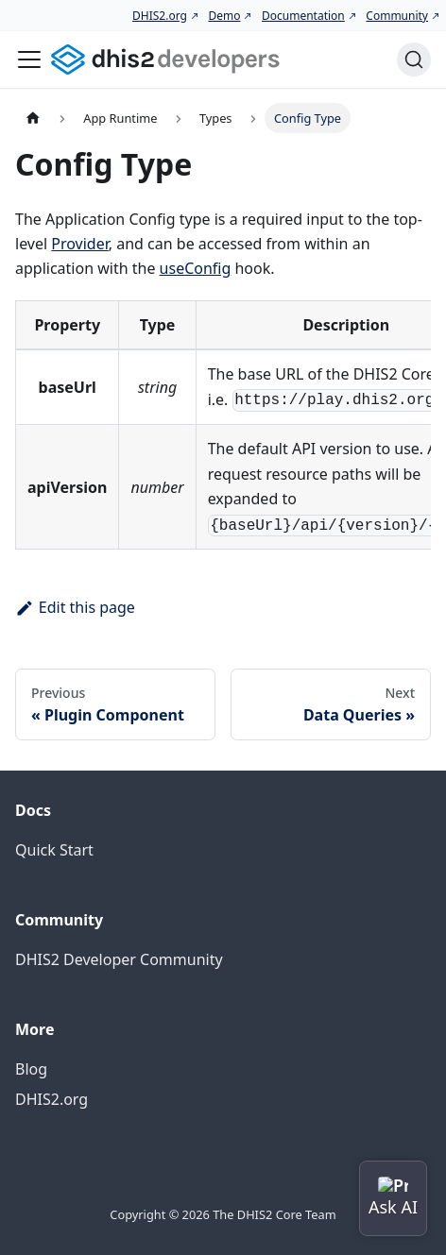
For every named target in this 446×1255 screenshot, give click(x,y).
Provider (80, 243)
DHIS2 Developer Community (119, 959)
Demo (224, 16)
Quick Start (54, 849)
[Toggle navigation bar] (29, 59)
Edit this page (75, 607)
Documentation (303, 16)
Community (397, 16)
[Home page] (33, 117)
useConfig (196, 268)
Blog (31, 1069)
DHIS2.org (159, 16)
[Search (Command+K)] (414, 59)
